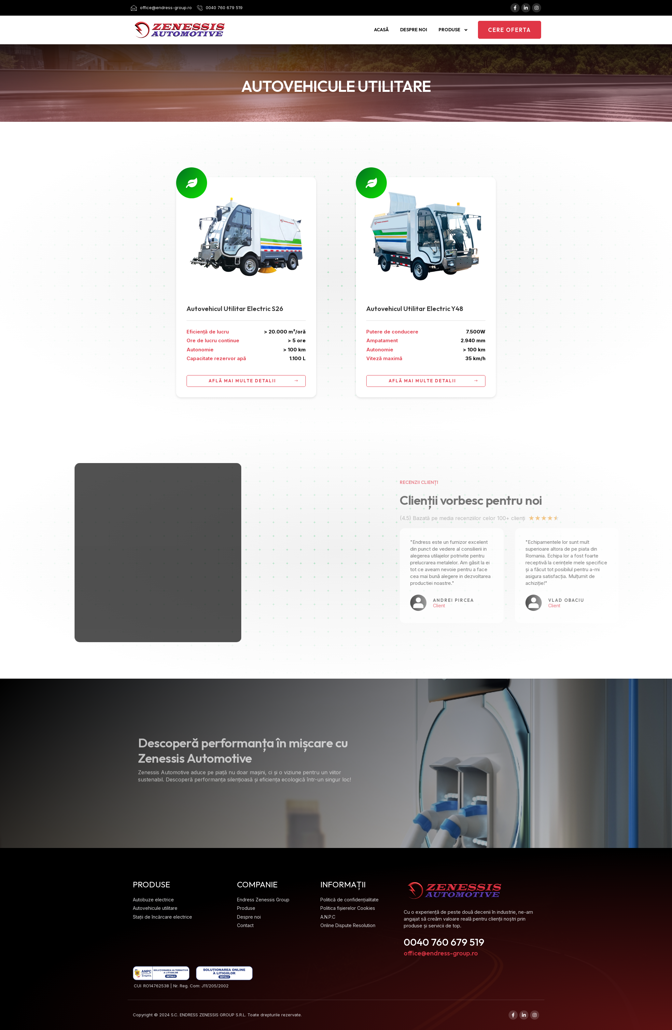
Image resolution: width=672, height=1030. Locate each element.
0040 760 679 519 (444, 942)
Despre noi (413, 30)
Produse (453, 29)
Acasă (381, 30)
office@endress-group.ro (441, 953)
